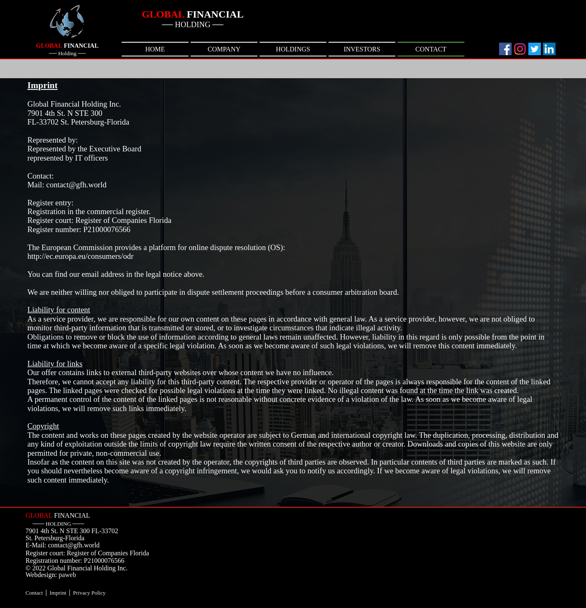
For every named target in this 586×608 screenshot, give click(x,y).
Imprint (58, 593)
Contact (34, 593)
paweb (67, 574)
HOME (155, 49)
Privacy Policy (89, 593)
